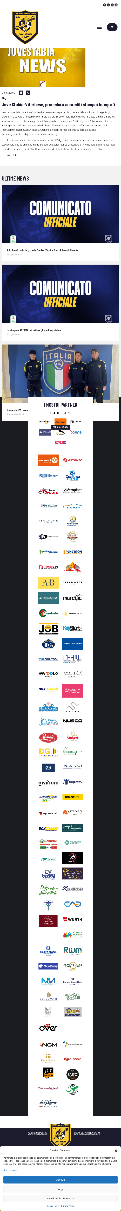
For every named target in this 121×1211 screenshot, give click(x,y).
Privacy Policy (67, 1206)
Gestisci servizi (10, 1170)
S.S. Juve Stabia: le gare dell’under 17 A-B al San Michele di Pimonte (42, 250)
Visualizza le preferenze (60, 1198)
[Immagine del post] (60, 214)
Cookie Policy (53, 1206)
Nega (60, 1189)
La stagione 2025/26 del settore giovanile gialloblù (34, 330)
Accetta (60, 1179)
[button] (116, 1150)
